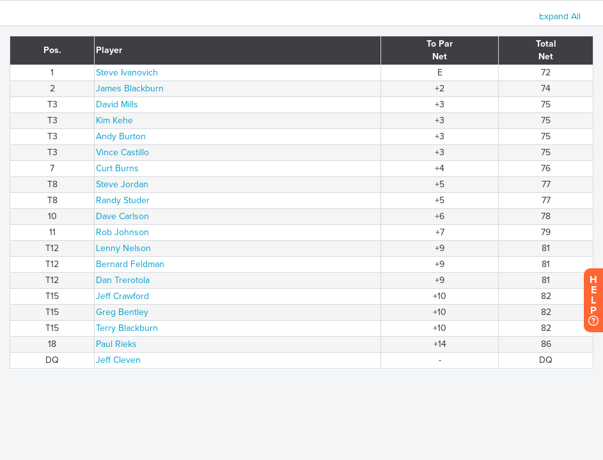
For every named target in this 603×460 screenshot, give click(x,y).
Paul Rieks (116, 344)
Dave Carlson (122, 216)
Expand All (560, 16)
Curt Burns (117, 168)
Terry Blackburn (127, 328)
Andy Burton (121, 136)
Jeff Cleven (118, 360)
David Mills (117, 104)
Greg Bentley (122, 312)
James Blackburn (130, 88)
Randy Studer (123, 200)
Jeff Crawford (122, 296)
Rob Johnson (122, 232)
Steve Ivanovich (127, 72)
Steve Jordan (122, 184)
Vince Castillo (122, 152)
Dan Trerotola (123, 280)
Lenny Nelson (123, 248)
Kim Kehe (114, 120)
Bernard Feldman (130, 264)
